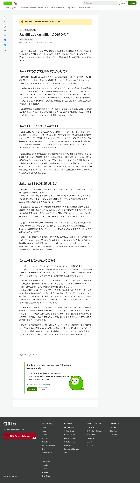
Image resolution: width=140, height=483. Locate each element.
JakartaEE (28, 39)
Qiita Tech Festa (69, 442)
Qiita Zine (113, 431)
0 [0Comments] (37, 354)
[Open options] (5, 50)
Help (43, 449)
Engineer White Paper (72, 449)
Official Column (57, 8)
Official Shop (114, 434)
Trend (7, 8)
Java (21, 39)
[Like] (5, 17)
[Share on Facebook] (5, 40)
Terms (44, 431)
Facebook (90, 438)
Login (123, 3)
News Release (46, 476)
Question (15, 8)
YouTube (90, 442)
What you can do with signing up (38, 384)
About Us (45, 465)
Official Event (43, 8)
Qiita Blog (45, 472)
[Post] (5, 35)
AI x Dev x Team (86, 8)
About (44, 427)
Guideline (45, 438)
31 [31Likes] (5, 21)
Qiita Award (68, 445)
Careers (44, 469)
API (65, 453)
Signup (132, 3)
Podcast (90, 445)
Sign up (32, 389)
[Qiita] (8, 3)
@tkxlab (28, 29)
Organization (71, 8)
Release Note (69, 427)
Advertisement (47, 453)
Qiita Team (113, 427)
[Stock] (5, 26)
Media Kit (45, 442)
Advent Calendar (28, 8)
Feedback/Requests (49, 445)
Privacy (44, 434)
